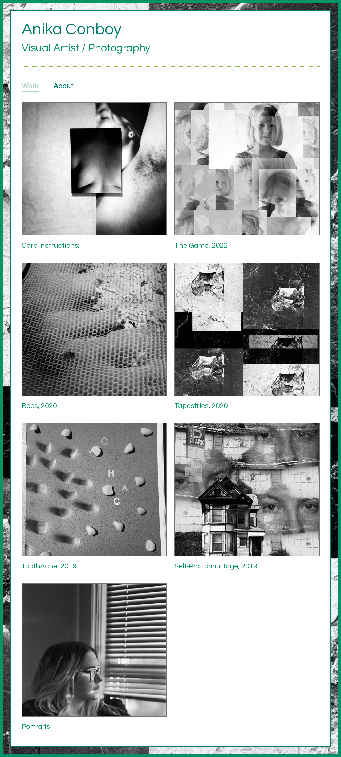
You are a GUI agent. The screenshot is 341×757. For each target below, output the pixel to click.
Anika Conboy (71, 29)
